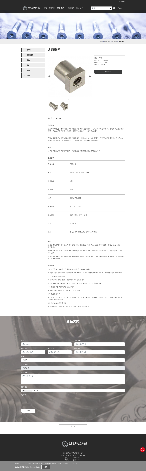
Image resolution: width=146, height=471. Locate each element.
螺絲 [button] (28, 60)
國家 (23, 356)
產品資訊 (107, 41)
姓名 (23, 340)
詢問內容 (25, 372)
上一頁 (73, 426)
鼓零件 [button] (29, 50)
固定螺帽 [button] (30, 55)
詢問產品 (24, 364)
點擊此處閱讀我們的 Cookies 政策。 (28, 467)
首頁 (46, 8)
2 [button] (71, 99)
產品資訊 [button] (61, 8)
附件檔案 (24, 387)
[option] (70, 76)
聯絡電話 (24, 348)
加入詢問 (108, 71)
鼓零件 (114, 41)
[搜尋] (101, 8)
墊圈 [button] (28, 70)
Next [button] (90, 76)
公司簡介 (52, 8)
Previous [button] (49, 76)
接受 (45, 467)
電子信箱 (78, 340)
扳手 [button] (28, 75)
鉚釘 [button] (28, 65)
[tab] (33, 50)
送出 (28, 411)
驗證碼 (23, 395)
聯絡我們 (79, 8)
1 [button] (68, 99)
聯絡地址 (77, 348)
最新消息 (71, 8)
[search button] (110, 9)
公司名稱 (51, 348)
